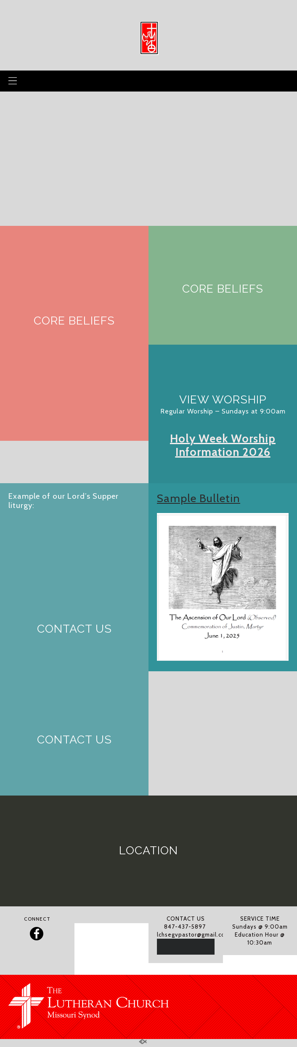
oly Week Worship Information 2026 (225, 445)
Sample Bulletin (198, 498)
